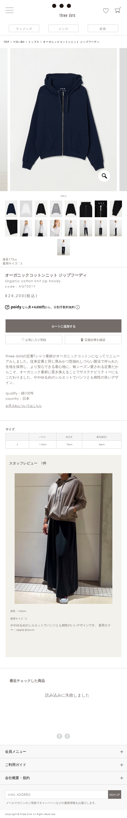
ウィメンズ (24, 28)
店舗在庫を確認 (93, 339)
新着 (103, 28)
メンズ (63, 28)
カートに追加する (63, 326)
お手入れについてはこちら (24, 405)
